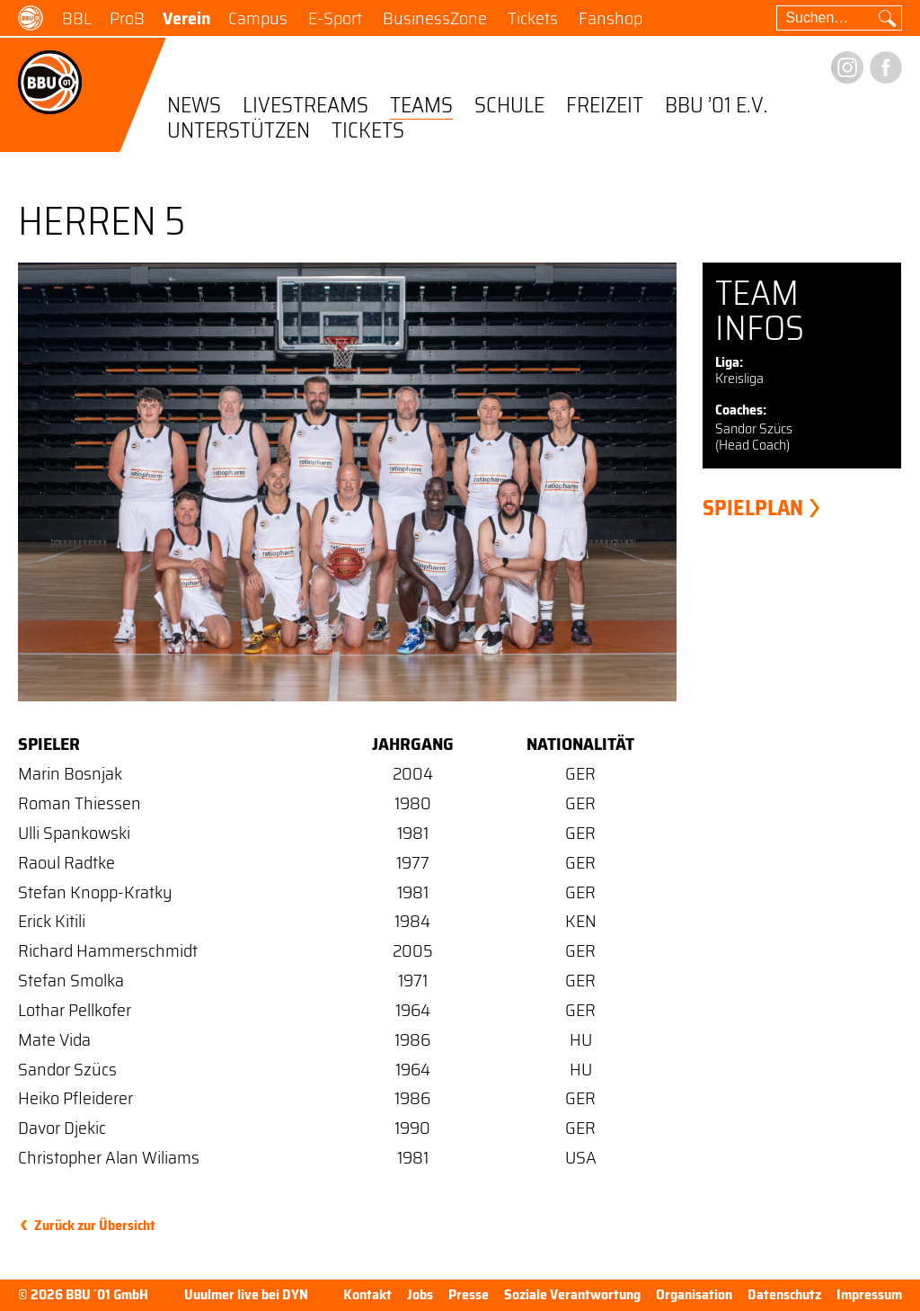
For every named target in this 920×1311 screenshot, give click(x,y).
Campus (258, 18)
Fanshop (610, 18)
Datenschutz (784, 1294)
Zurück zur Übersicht (94, 1225)
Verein (186, 18)
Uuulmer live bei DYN (246, 1295)
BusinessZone (435, 18)
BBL (77, 18)
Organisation (694, 1294)
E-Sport (335, 18)
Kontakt (367, 1294)
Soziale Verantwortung (572, 1294)
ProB (127, 18)
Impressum (869, 1294)
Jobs (420, 1294)
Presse (468, 1294)
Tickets (533, 18)
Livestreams (305, 106)
